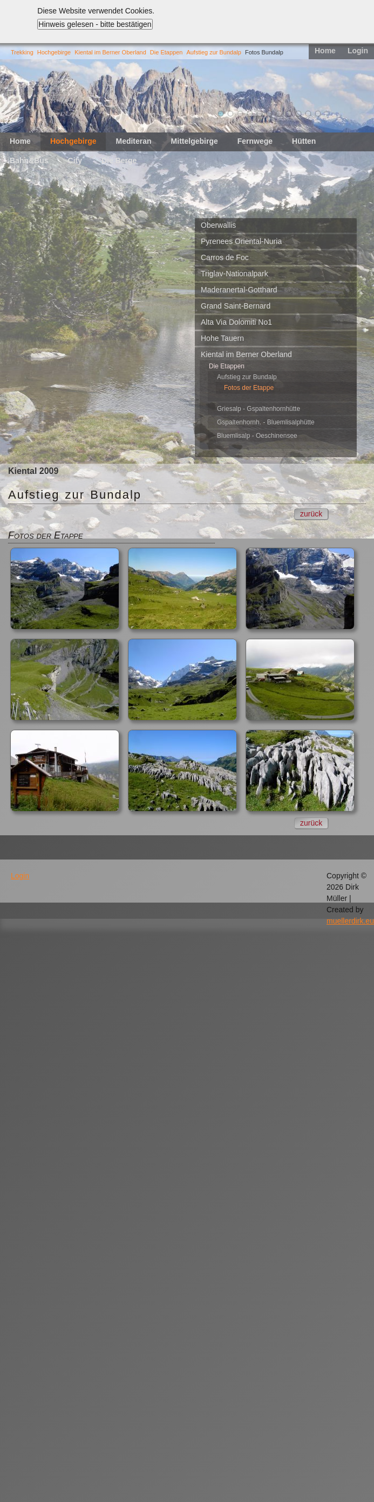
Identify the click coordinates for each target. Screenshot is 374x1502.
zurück (311, 513)
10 (308, 113)
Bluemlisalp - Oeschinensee (257, 435)
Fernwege (255, 141)
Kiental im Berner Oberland (110, 52)
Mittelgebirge (194, 141)
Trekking (22, 52)
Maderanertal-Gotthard (239, 289)
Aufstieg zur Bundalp (213, 52)
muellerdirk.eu (350, 921)
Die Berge (119, 160)
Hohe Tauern (222, 338)
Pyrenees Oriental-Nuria (241, 241)
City (75, 160)
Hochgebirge (54, 52)
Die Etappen (166, 52)
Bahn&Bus (29, 160)
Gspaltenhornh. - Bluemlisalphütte (266, 422)
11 (318, 113)
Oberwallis (218, 225)
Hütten (304, 141)
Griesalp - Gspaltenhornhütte (258, 409)
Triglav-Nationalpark (234, 273)
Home (325, 50)
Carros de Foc (225, 257)
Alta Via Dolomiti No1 (236, 322)
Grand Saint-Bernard (235, 306)
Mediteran (133, 141)
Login (358, 50)
